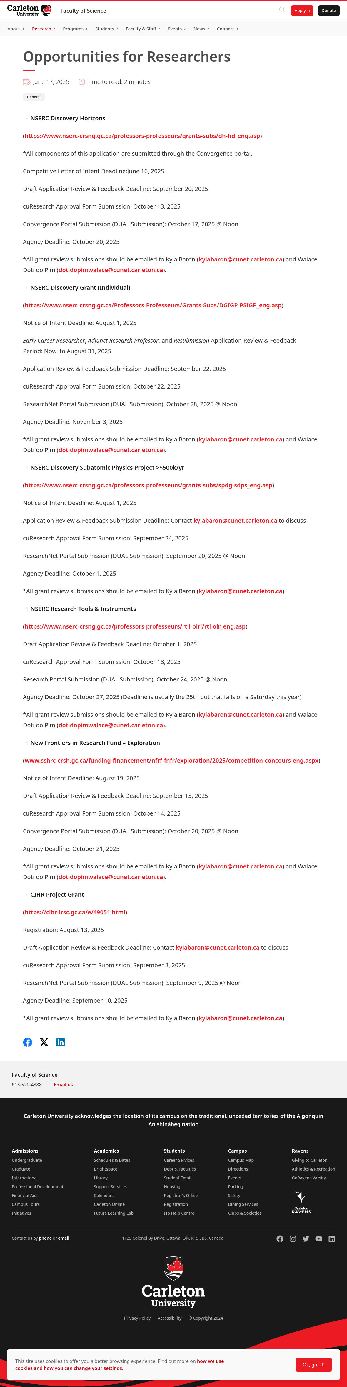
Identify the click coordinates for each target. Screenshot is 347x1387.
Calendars (104, 1195)
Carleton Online (109, 1204)
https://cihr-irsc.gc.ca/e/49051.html (75, 912)
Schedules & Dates (112, 1160)
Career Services (179, 1160)
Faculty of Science (85, 10)
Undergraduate (27, 1160)
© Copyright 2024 (205, 1318)
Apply (298, 10)
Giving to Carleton (310, 1160)
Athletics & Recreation (313, 1169)
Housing (172, 1186)
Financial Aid (24, 1195)
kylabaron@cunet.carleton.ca (241, 259)
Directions (238, 1169)
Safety (234, 1195)
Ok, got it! (314, 1364)
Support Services (110, 1186)
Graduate (21, 1169)
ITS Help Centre (179, 1213)
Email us (63, 1084)
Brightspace (105, 1169)
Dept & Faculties (180, 1169)
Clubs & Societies (244, 1213)
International (25, 1178)
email (63, 1238)
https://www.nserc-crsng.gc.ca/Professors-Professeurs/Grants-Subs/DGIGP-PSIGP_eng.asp (153, 305)
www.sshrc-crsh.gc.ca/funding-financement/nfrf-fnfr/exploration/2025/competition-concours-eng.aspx (171, 760)
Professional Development (38, 1186)
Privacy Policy (137, 1318)
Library (101, 1178)
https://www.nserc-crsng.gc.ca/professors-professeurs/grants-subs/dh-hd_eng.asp (142, 136)
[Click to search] (280, 10)
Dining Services (243, 1204)
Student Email (177, 1178)
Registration (176, 1204)
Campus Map (241, 1160)
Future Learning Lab (114, 1213)
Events (234, 1178)
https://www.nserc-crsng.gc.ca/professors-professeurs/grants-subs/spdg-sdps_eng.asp (148, 485)
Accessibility (169, 1318)
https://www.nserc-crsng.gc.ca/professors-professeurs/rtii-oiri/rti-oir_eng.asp (135, 626)
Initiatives (21, 1213)
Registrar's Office (181, 1195)
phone (46, 1238)
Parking (235, 1186)
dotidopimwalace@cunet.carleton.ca (111, 270)
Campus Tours (26, 1204)
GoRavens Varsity (309, 1178)
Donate (327, 10)
